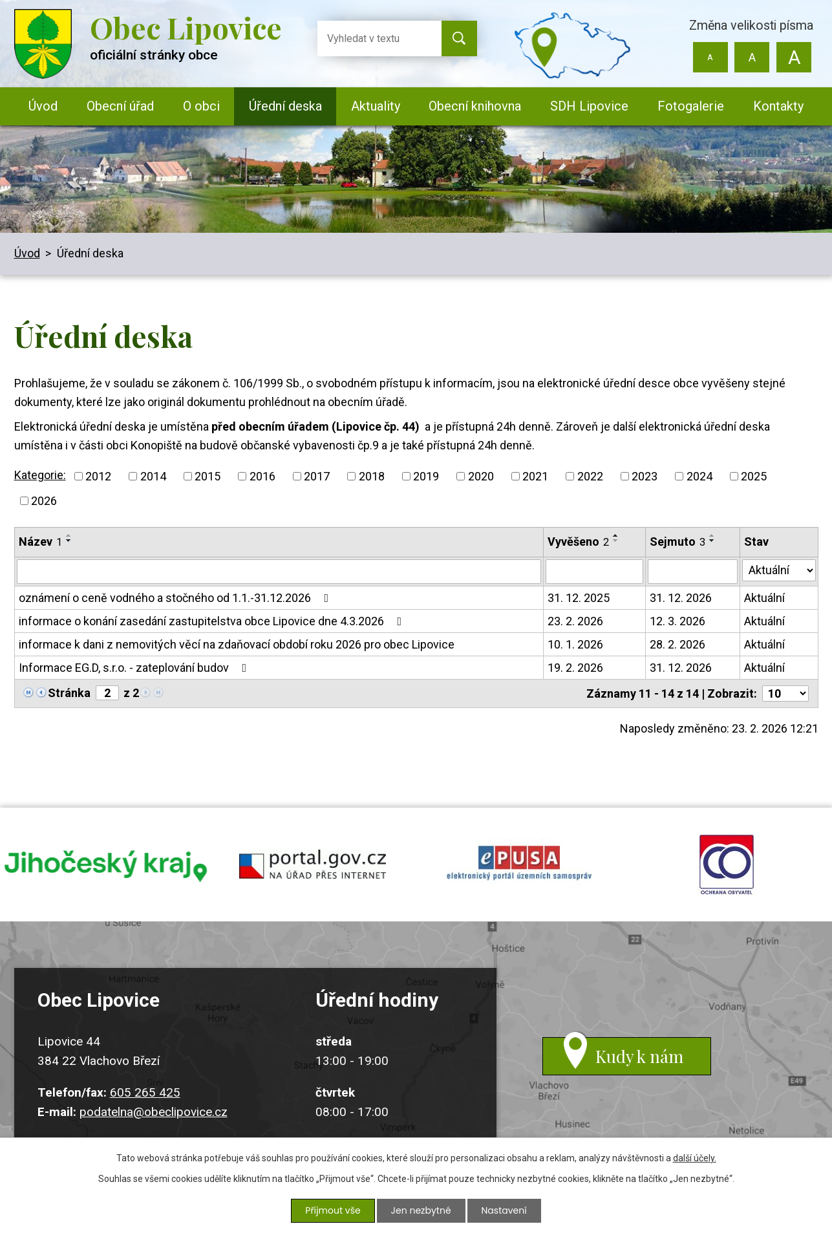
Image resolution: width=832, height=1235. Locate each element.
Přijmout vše (332, 1210)
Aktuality (375, 106)
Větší (794, 57)
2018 (372, 476)
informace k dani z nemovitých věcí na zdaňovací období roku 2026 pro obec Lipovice (236, 644)
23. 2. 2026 (575, 621)
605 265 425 (145, 1095)
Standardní (752, 57)
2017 (317, 476)
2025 (754, 476)
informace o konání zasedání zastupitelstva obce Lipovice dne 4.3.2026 (213, 621)
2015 (207, 476)
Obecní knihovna (475, 106)
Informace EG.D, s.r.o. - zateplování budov (135, 667)
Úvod (43, 106)
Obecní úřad (120, 106)
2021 (535, 476)
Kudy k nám (640, 1059)
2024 (699, 476)
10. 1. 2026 (575, 644)
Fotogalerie (690, 106)
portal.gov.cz (312, 866)
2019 (426, 476)
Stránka (69, 693)
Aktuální (764, 598)
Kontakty (778, 106)
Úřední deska (285, 106)
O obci (201, 106)
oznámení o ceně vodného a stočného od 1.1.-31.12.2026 (176, 598)
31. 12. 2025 (579, 598)
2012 (98, 476)
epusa (519, 866)
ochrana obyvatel (726, 866)
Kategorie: (40, 475)
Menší (710, 57)
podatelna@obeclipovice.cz (154, 1114)
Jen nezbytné (421, 1210)
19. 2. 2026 (575, 667)
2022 (590, 476)
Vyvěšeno (578, 541)
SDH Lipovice (589, 106)
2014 (153, 476)
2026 (44, 501)
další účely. (694, 1158)
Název (40, 541)
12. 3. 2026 (677, 621)
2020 (481, 476)
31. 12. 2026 (681, 598)
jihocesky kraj (106, 866)
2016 (262, 476)
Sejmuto (677, 541)
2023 (644, 476)
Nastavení (504, 1210)
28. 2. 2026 (677, 644)
